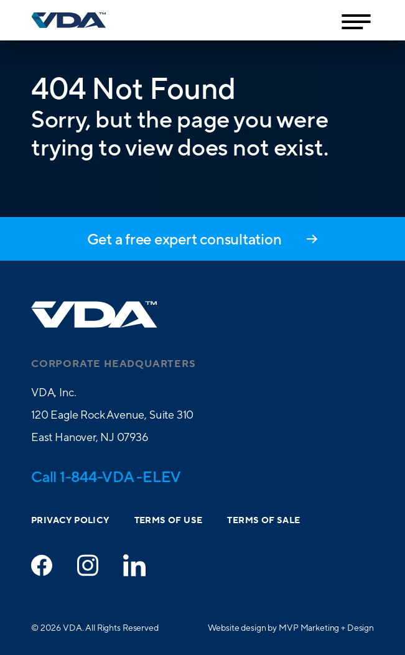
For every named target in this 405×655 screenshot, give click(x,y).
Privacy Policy (70, 520)
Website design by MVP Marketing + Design (291, 628)
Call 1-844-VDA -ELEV (106, 476)
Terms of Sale (263, 520)
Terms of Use (168, 520)
